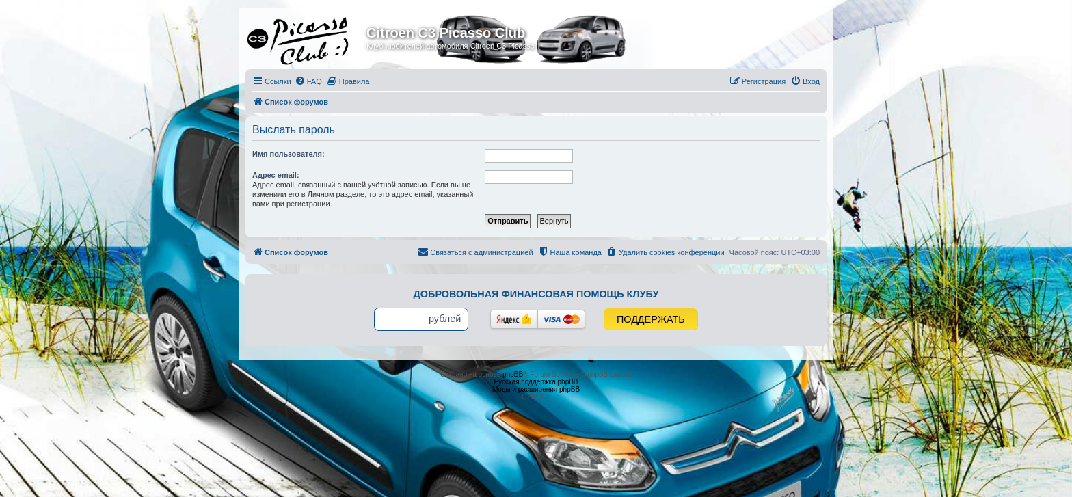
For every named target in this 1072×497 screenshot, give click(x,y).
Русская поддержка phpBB (536, 382)
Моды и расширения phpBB (536, 389)
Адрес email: (275, 175)
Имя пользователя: (288, 154)
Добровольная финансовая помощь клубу (536, 293)
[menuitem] (308, 81)
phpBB (512, 374)
